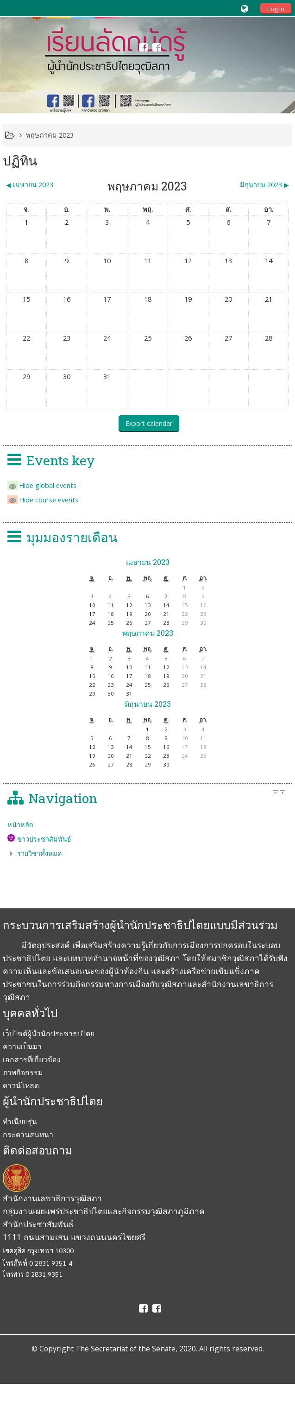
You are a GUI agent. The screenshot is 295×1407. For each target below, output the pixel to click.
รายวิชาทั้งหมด (39, 853)
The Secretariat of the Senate (125, 1349)
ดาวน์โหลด (21, 1085)
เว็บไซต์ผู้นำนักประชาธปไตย (48, 1033)
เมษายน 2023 (147, 562)
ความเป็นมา (22, 1046)
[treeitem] (147, 824)
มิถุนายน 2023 (148, 704)
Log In (275, 9)
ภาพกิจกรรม (23, 1072)
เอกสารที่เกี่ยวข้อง (32, 1059)
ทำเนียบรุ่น (20, 1121)
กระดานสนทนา (28, 1134)
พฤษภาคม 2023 (50, 135)
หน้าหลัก (20, 824)
